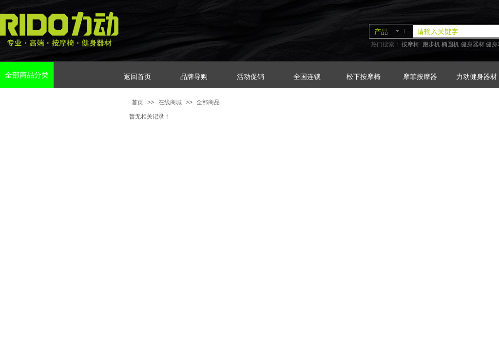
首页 (137, 102)
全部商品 (208, 102)
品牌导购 (194, 76)
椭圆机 (450, 44)
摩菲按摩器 (420, 76)
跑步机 (431, 44)
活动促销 (250, 76)
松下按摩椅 (363, 76)
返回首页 (137, 76)
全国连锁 (307, 76)
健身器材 (472, 44)
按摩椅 (410, 44)
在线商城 (170, 102)
